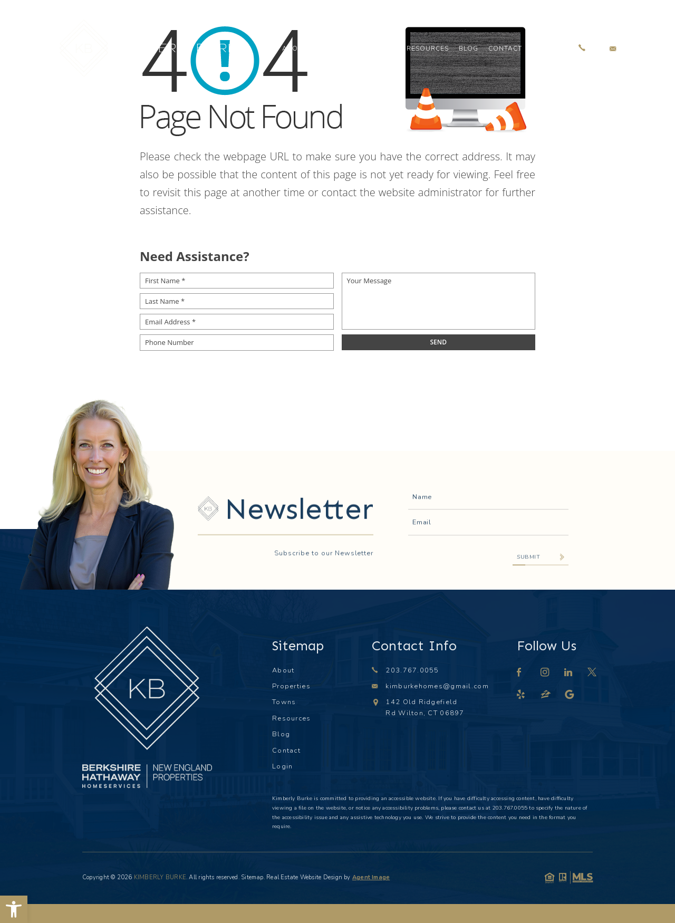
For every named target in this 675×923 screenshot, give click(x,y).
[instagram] (545, 673)
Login (543, 48)
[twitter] (592, 673)
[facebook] (519, 673)
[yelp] (521, 695)
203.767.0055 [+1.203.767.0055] (412, 670)
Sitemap (252, 877)
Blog (468, 48)
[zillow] (546, 695)
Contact (505, 48)
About (294, 48)
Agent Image (371, 877)
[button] (13, 909)
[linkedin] (568, 673)
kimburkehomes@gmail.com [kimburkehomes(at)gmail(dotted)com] (436, 686)
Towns (383, 48)
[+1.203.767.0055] (581, 48)
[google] (570, 695)
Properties (338, 48)
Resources (427, 48)
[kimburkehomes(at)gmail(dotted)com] (613, 48)
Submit (528, 590)
